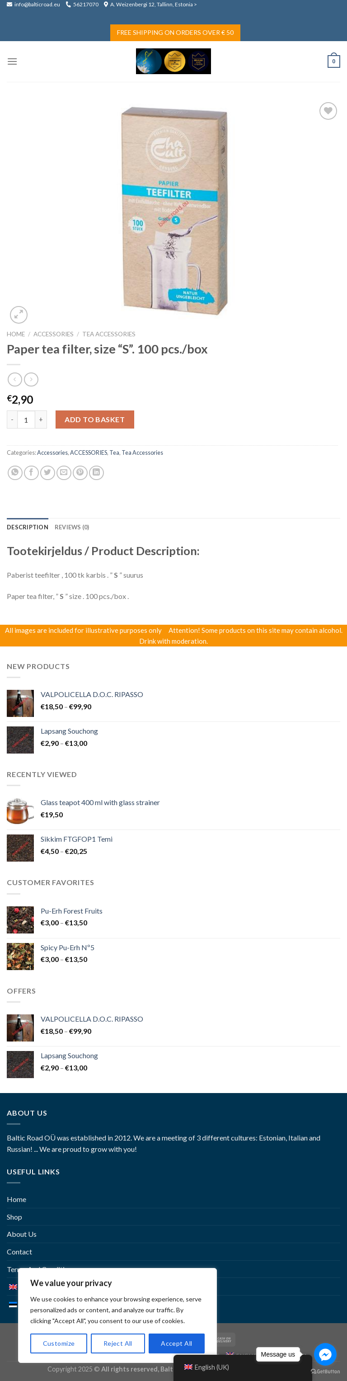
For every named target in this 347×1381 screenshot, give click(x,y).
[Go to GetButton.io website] (325, 1372)
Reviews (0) (72, 527)
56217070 (82, 4)
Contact (19, 1251)
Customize (59, 1343)
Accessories (52, 452)
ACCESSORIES (53, 334)
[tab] (27, 527)
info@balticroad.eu (34, 4)
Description (27, 527)
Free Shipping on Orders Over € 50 (175, 32)
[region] (117, 1315)
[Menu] (12, 61)
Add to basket (95, 419)
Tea (114, 452)
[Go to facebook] (325, 1354)
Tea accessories (109, 334)
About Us (22, 1234)
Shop (14, 1216)
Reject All (117, 1343)
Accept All (176, 1343)
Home (16, 334)
